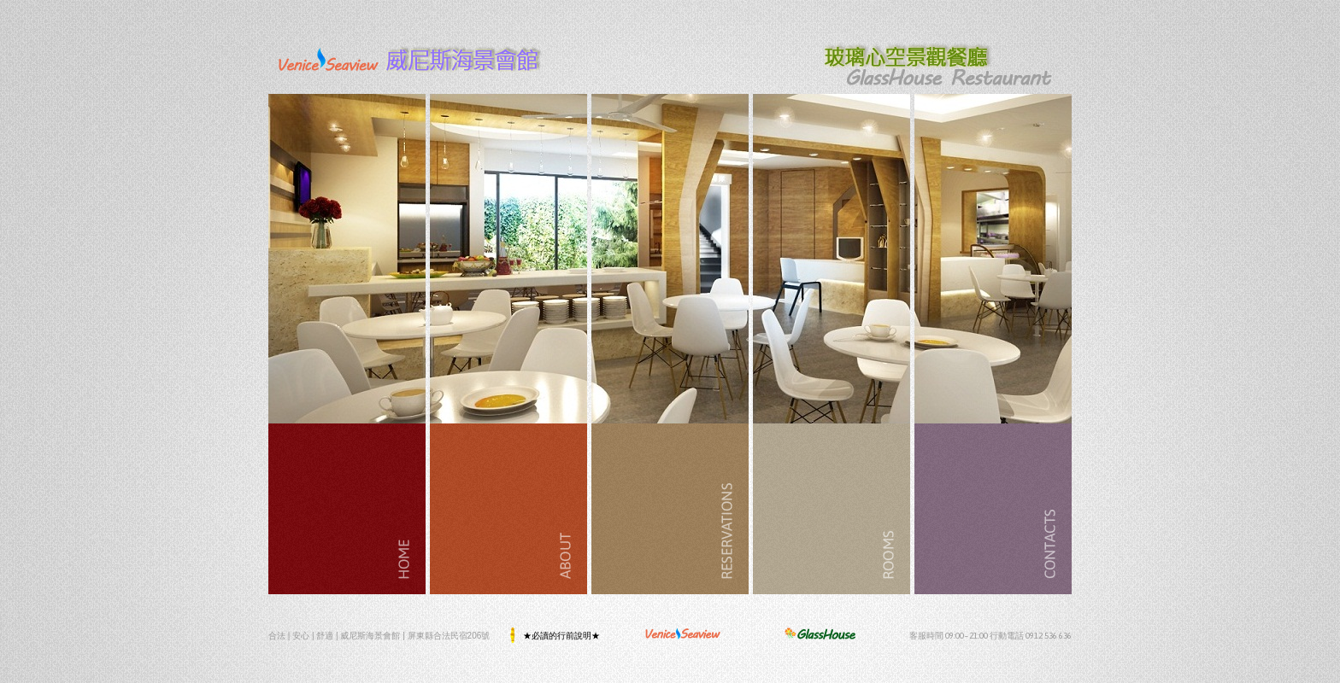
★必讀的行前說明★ (562, 634)
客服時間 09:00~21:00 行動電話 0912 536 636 (990, 634)
